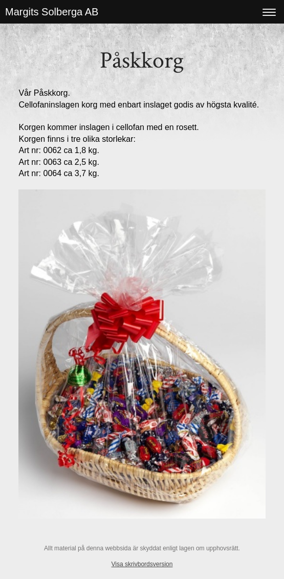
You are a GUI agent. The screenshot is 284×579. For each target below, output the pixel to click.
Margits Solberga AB (51, 11)
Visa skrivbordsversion (142, 564)
